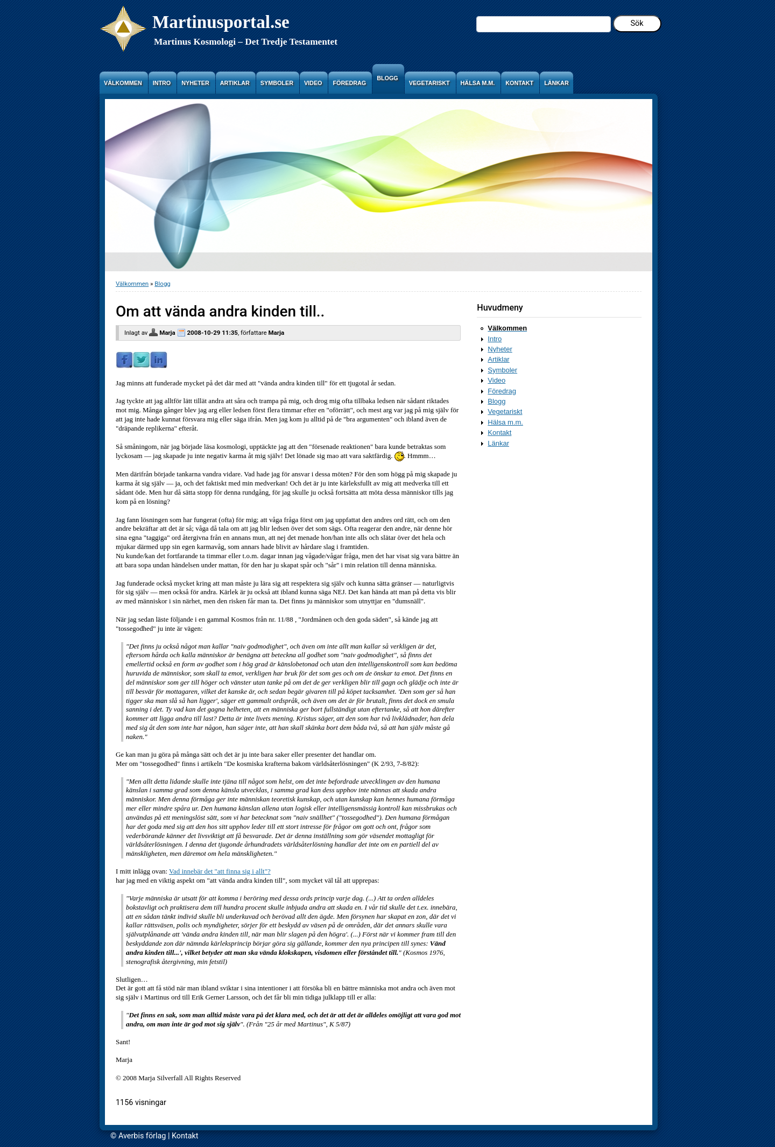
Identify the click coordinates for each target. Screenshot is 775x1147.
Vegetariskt (505, 411)
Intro (495, 339)
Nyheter (500, 349)
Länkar (498, 443)
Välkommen (132, 283)
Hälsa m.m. (505, 422)
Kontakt (499, 432)
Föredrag (502, 391)
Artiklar (498, 359)
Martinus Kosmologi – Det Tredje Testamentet (245, 42)
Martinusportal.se (221, 22)
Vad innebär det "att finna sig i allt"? (220, 871)
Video (496, 380)
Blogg (162, 283)
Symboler (502, 370)
